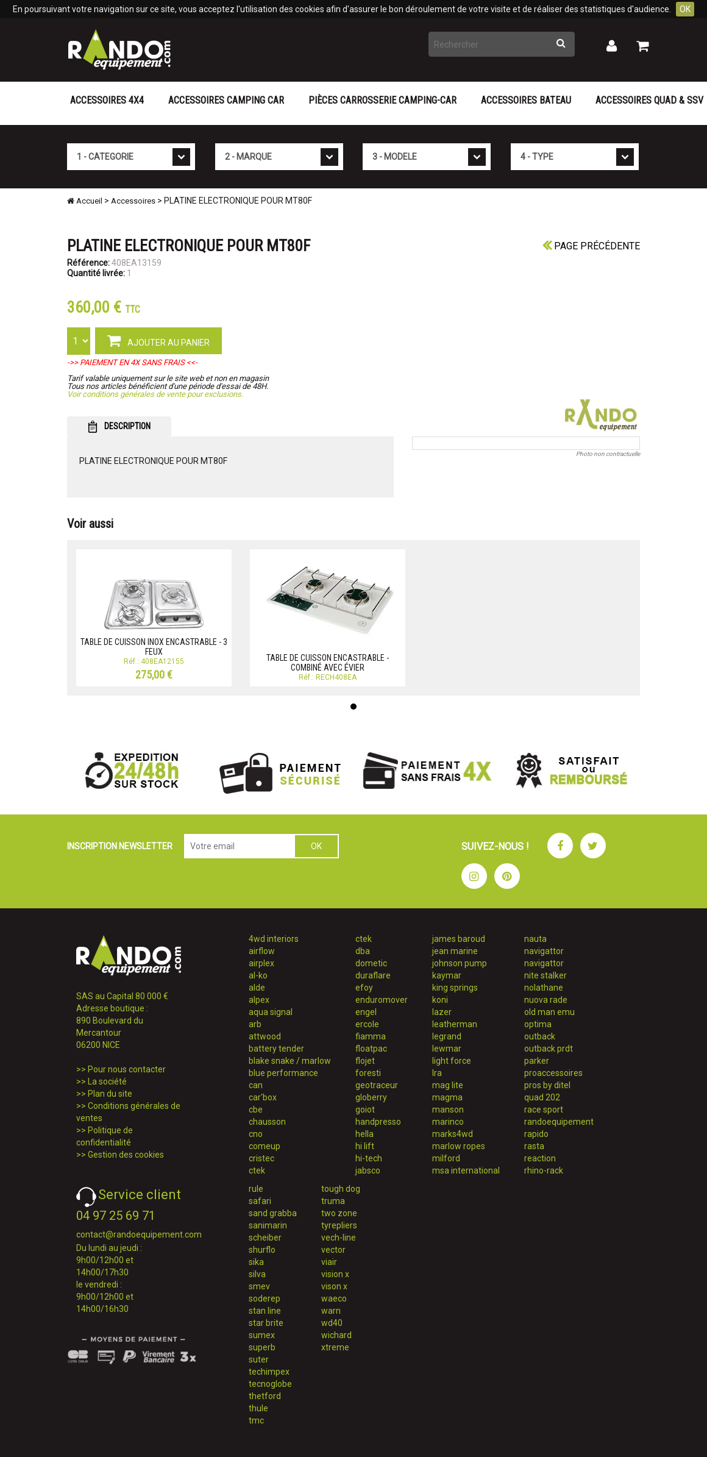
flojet (365, 1061)
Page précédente (591, 246)
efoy (364, 987)
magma (447, 1097)
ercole (367, 1024)
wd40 (332, 1323)
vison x (334, 1286)
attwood (265, 1036)
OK (685, 9)
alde (257, 987)
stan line (265, 1311)
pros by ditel (547, 1085)
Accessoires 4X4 (107, 100)
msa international (466, 1170)
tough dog (340, 1189)
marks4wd (452, 1134)
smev (259, 1286)
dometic (371, 963)
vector (333, 1250)
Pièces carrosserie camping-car (382, 100)
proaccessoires (553, 1073)
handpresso (378, 1122)
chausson (267, 1122)
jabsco (367, 1170)
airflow (262, 951)
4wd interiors (274, 939)
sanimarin (268, 1225)
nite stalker (545, 975)
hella (364, 1134)
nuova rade (545, 1000)
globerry (371, 1097)
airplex (261, 963)
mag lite (447, 1085)
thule (258, 1408)
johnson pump (459, 963)
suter (259, 1359)
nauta (535, 939)
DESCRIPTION (119, 427)
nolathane (543, 987)
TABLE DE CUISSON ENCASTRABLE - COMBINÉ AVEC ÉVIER (327, 662)
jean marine (455, 951)
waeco (334, 1298)
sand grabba (273, 1213)
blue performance (283, 1073)
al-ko (258, 975)
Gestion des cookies (126, 1155)
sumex (262, 1335)
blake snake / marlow (290, 1061)
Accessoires (133, 200)
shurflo (262, 1250)
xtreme (335, 1347)
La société (107, 1081)
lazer (442, 1012)
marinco (448, 1122)
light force (451, 1061)
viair (329, 1262)
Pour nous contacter (127, 1069)
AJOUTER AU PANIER (158, 340)
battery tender (276, 1048)
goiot (365, 1109)
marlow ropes (458, 1146)
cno (256, 1134)
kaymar (446, 975)
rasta (534, 1146)
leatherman (454, 1024)
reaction (540, 1158)
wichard (336, 1335)
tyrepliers (339, 1225)
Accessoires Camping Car (226, 100)
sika (256, 1262)
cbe (256, 1109)
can (256, 1085)
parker (536, 1061)
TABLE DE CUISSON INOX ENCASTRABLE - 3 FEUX (153, 646)
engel (366, 1012)
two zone (339, 1213)
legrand (446, 1036)
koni (440, 1000)
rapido (536, 1134)
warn (331, 1311)
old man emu (549, 1012)
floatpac (371, 1048)
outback (539, 1036)
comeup (264, 1146)
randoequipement (559, 1122)
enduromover (381, 1000)
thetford (265, 1396)
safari (260, 1201)
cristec (261, 1158)
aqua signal (271, 1012)
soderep (264, 1298)
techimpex (269, 1372)
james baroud (458, 939)
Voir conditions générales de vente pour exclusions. (155, 394)
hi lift (364, 1146)
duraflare (373, 975)
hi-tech (368, 1158)
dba (362, 951)
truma (333, 1201)
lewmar (446, 1048)
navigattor (544, 951)
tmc (256, 1420)
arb (255, 1024)
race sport (543, 1109)
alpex (259, 1000)
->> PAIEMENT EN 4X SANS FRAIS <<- (132, 362)
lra (437, 1073)
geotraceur (376, 1085)
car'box (263, 1097)
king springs (455, 987)
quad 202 (542, 1097)
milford (446, 1158)
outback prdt (548, 1048)
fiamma (370, 1036)
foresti (368, 1073)
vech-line (338, 1237)
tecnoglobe (270, 1384)
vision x (335, 1274)
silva (257, 1274)
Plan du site (110, 1094)
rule (256, 1189)
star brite (266, 1323)
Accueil (84, 200)
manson (448, 1109)
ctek (257, 1170)
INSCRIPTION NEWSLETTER (119, 846)
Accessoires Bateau (526, 100)
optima (538, 1024)
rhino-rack (543, 1170)
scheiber (265, 1237)
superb (262, 1347)
